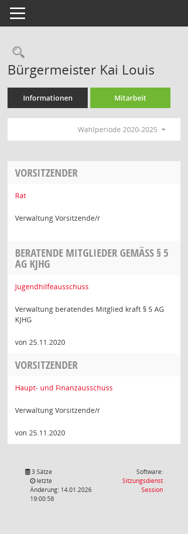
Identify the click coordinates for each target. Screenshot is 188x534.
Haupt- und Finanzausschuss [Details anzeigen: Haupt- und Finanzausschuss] (64, 387)
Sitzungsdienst (142, 485)
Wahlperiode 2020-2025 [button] (121, 129)
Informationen (48, 98)
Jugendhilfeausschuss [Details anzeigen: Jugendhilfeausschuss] (52, 286)
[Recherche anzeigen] (16, 53)
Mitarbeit (130, 98)
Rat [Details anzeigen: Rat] (20, 195)
